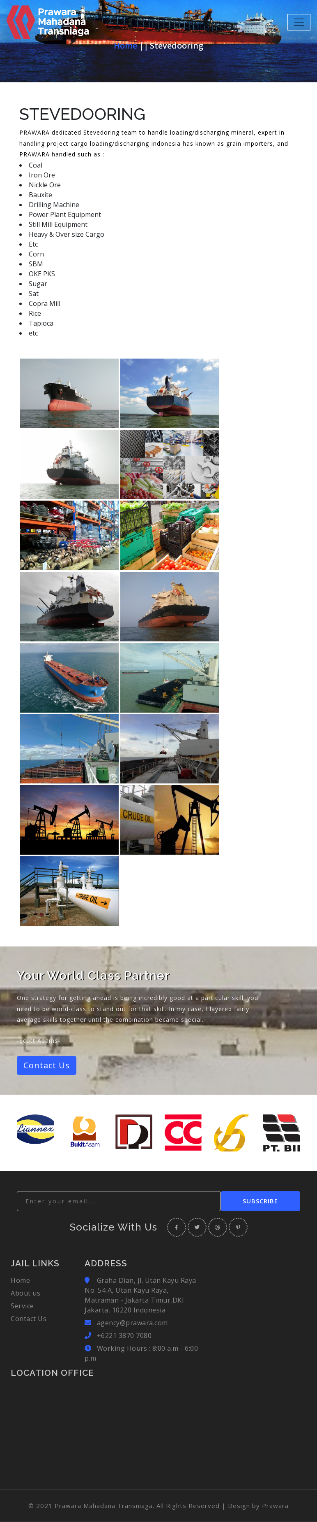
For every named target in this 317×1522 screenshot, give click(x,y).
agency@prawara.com (132, 1322)
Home (125, 45)
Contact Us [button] (46, 1065)
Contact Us (28, 1318)
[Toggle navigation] (298, 22)
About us (25, 1293)
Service (22, 1305)
